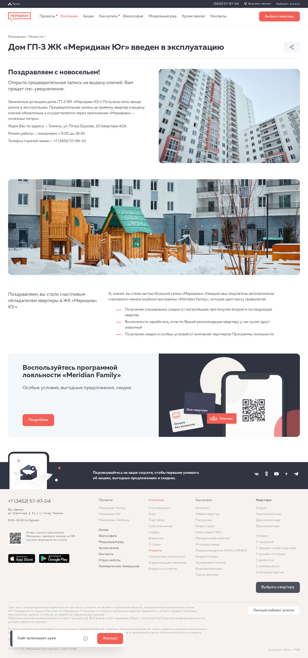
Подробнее (38, 420)
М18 (297, 650)
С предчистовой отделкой (276, 548)
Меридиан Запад (112, 508)
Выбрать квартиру (279, 16)
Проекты (47, 16)
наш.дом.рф (79, 618)
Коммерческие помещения (119, 566)
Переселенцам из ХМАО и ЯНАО (221, 550)
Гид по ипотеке (207, 574)
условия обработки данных (27, 622)
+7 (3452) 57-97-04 (29, 501)
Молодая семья (207, 544)
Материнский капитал (212, 538)
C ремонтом (265, 560)
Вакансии (156, 538)
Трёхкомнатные (268, 526)
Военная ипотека (208, 568)
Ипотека (202, 508)
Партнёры (157, 520)
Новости (36, 37)
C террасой (265, 542)
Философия (133, 16)
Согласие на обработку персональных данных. (73, 614)
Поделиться (291, 47)
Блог (152, 514)
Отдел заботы (109, 560)
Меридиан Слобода (114, 520)
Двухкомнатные (268, 520)
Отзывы (155, 544)
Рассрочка (203, 520)
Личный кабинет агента (273, 610)
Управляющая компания (167, 562)
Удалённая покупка (210, 562)
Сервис (154, 532)
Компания (69, 16)
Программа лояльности (167, 556)
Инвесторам (205, 526)
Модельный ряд (163, 16)
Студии (261, 508)
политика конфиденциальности (183, 618)
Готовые (262, 536)
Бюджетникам (206, 556)
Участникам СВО (208, 532)
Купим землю (193, 16)
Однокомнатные (268, 514)
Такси (16, 4)
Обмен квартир (207, 514)
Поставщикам (159, 508)
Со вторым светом (270, 572)
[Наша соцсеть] (256, 473)
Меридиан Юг (110, 514)
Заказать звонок (259, 3)
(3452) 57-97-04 (226, 3)
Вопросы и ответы (163, 568)
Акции (88, 16)
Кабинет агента (288, 4)
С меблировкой (267, 566)
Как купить (108, 16)
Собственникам (160, 526)
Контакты (218, 16)
